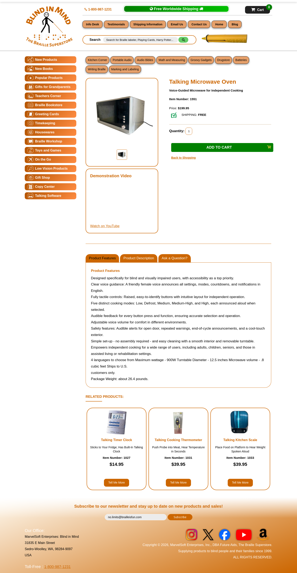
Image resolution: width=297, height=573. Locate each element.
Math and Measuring (172, 60)
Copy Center (45, 186)
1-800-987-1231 (98, 9)
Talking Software (48, 195)
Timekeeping (45, 123)
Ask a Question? (174, 258)
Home (219, 24)
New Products (46, 59)
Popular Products (48, 78)
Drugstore (223, 60)
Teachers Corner (48, 96)
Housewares (44, 132)
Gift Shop (42, 177)
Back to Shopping (183, 157)
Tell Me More (116, 482)
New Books (44, 68)
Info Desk (92, 24)
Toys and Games (48, 150)
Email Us (177, 24)
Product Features (102, 258)
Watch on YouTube (104, 226)
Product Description (138, 258)
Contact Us (199, 24)
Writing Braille (97, 69)
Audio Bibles (145, 60)
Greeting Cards (47, 114)
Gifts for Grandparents (53, 87)
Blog (235, 24)
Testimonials (116, 24)
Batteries (241, 60)
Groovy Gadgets (201, 60)
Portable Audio (122, 60)
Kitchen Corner (97, 60)
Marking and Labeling (125, 69)
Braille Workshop (48, 141)
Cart (260, 9)
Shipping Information (148, 24)
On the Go (43, 159)
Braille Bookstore (48, 105)
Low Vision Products (51, 168)
